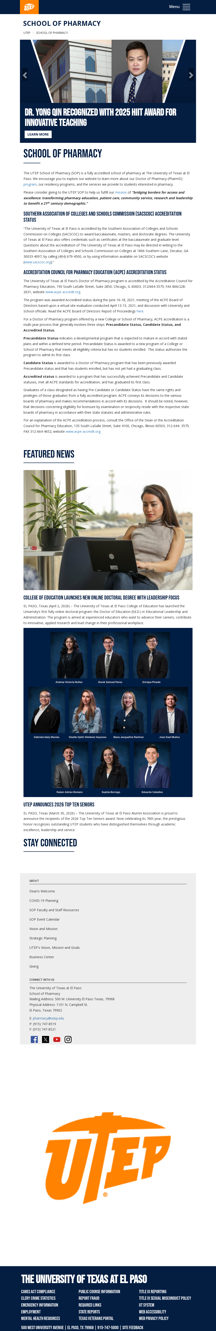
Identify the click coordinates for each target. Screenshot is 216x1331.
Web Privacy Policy (154, 1318)
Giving (34, 966)
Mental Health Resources (40, 1318)
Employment (31, 1312)
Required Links (90, 1305)
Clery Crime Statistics (38, 1298)
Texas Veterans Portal (96, 1318)
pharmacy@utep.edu (48, 1018)
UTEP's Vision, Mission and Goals (54, 947)
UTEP (26, 33)
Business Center (41, 957)
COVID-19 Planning (43, 900)
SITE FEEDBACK (132, 1328)
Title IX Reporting (152, 1292)
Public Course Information (99, 1292)
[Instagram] (68, 1039)
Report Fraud (89, 1298)
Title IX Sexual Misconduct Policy (165, 1298)
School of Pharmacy (62, 23)
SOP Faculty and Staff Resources (54, 910)
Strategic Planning (43, 938)
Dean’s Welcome (42, 891)
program (30, 184)
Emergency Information (39, 1305)
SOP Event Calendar (44, 919)
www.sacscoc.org (37, 262)
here (140, 311)
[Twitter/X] (45, 1039)
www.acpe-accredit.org (63, 292)
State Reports (89, 1312)
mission (121, 192)
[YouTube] (57, 1039)
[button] (25, 74)
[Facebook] (34, 1039)
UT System (146, 1305)
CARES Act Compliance (38, 1292)
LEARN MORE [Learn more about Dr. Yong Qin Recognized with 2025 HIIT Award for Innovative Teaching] (38, 134)
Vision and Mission (43, 928)
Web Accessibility (152, 1312)
